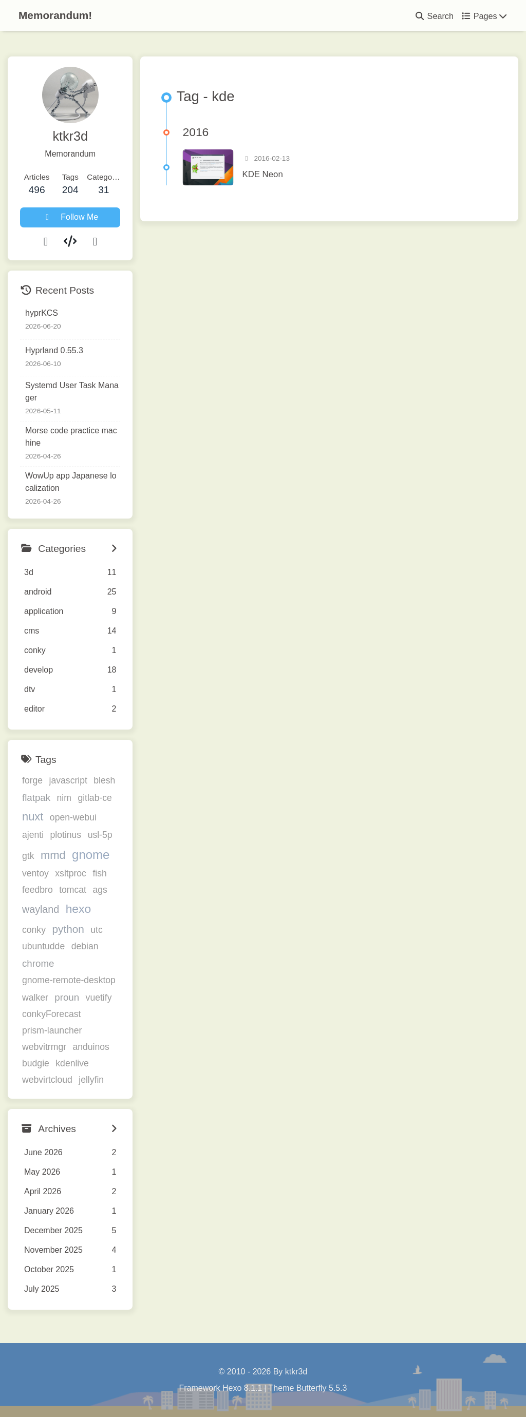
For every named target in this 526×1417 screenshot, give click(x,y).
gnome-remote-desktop (69, 980)
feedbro (37, 890)
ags (99, 890)
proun (66, 997)
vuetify (99, 997)
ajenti (33, 835)
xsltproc (70, 873)
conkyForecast (51, 1014)
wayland (40, 909)
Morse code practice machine (71, 436)
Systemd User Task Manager (72, 391)
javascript (68, 780)
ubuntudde (43, 946)
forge (32, 780)
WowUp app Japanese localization (71, 481)
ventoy (35, 873)
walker (35, 997)
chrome (38, 963)
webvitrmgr (44, 1047)
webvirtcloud (47, 1080)
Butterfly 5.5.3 (321, 1388)
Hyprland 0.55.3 (54, 350)
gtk (28, 856)
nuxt (32, 816)
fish (99, 873)
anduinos (90, 1047)
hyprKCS (41, 313)
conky (34, 930)
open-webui (73, 817)
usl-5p (100, 835)
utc (96, 930)
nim (64, 798)
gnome (90, 854)
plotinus (66, 835)
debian (85, 946)
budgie (35, 1063)
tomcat (72, 890)
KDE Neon (262, 174)
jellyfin (91, 1080)
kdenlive (72, 1063)
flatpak (36, 797)
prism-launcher (52, 1030)
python (68, 929)
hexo (78, 908)
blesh (104, 780)
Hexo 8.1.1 (242, 1388)
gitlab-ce (95, 798)
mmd (53, 855)
